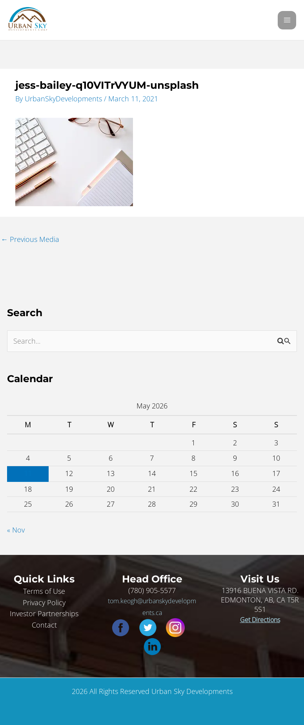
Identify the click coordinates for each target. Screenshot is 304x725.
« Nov (16, 530)
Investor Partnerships (44, 613)
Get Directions (260, 619)
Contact (44, 625)
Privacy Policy (44, 602)
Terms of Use (44, 591)
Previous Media (30, 239)
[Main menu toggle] (287, 20)
